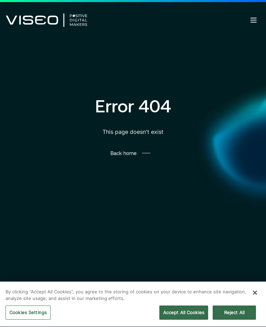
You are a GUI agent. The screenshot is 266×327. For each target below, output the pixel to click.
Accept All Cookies (183, 313)
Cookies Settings (28, 313)
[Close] (255, 293)
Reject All (234, 313)
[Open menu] (253, 20)
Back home (123, 153)
